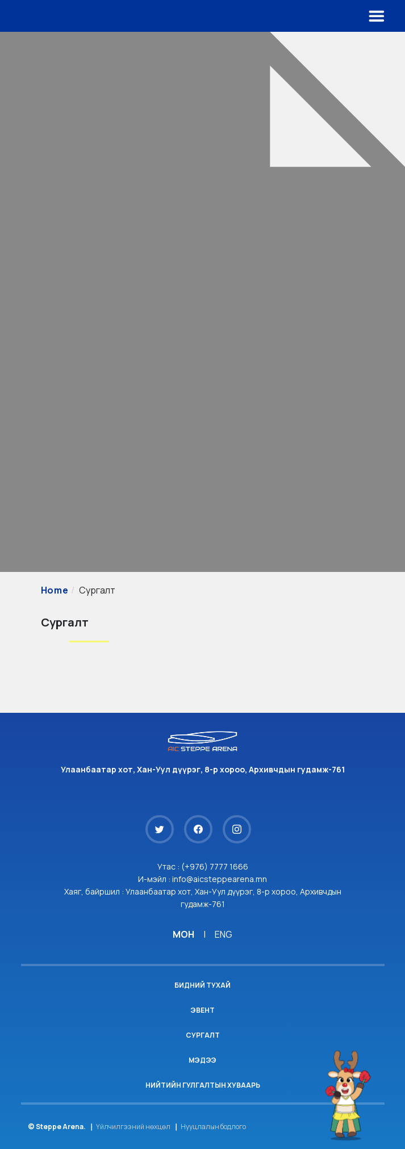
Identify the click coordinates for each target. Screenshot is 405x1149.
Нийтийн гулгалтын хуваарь (202, 1085)
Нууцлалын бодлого (213, 1126)
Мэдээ (202, 1060)
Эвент (202, 1010)
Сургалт (203, 1035)
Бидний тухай (202, 985)
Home (55, 590)
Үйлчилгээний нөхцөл (133, 1126)
